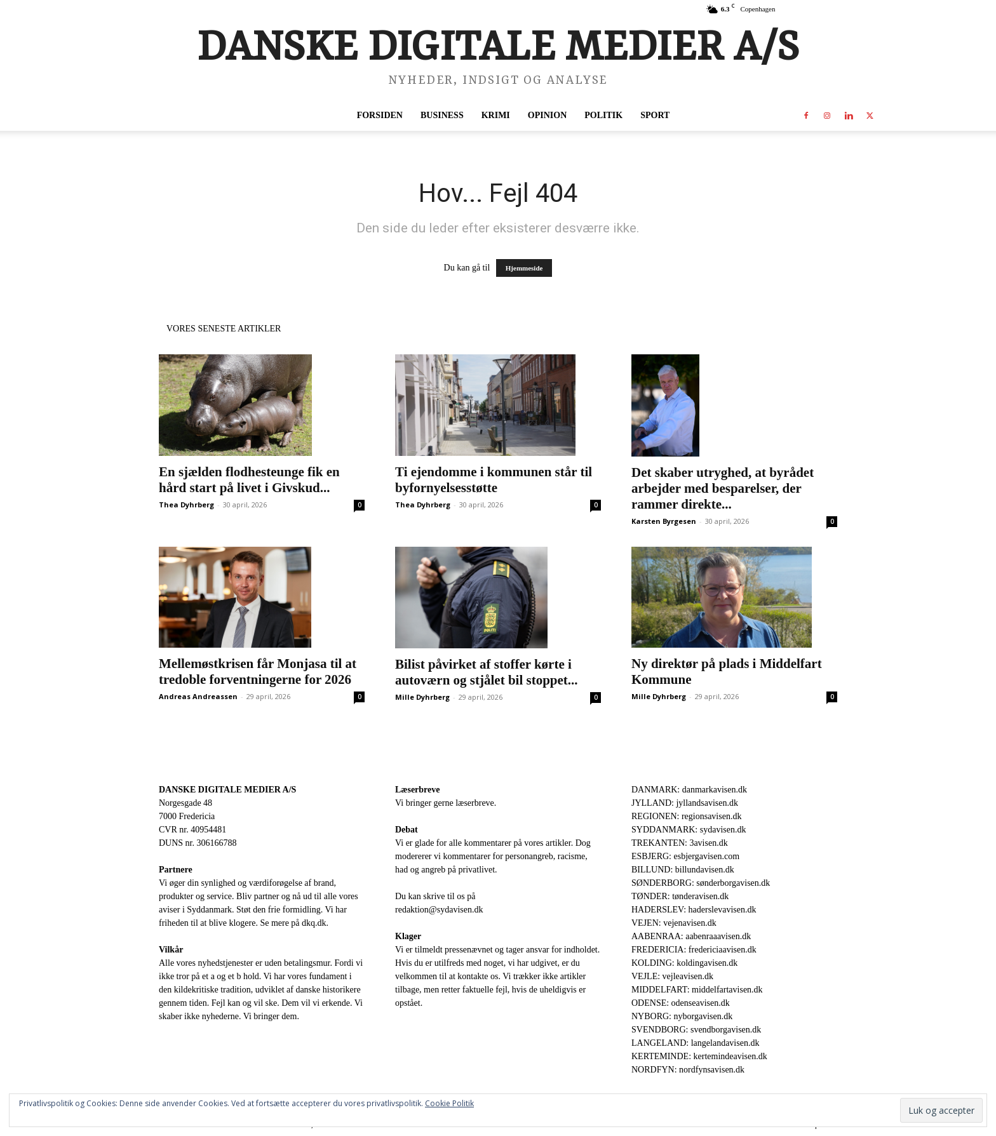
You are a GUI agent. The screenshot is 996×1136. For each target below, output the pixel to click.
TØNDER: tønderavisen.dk (680, 896)
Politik (603, 115)
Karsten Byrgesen (663, 521)
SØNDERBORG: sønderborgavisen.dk (700, 883)
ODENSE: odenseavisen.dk (680, 1003)
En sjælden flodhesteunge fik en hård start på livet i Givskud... (249, 479)
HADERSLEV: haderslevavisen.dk (693, 909)
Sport (655, 115)
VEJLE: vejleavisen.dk (672, 976)
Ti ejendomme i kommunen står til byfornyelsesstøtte (493, 479)
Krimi (495, 115)
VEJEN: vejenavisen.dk (674, 923)
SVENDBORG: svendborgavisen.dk (696, 1029)
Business (442, 115)
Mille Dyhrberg (422, 697)
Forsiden (380, 115)
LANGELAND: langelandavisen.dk (695, 1043)
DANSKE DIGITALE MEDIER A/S (227, 789)
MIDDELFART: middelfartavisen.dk (697, 989)
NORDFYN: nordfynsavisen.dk (687, 1069)
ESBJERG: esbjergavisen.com (685, 856)
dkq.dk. (315, 923)
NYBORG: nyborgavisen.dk (681, 1016)
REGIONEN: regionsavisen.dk (686, 816)
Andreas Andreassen (198, 696)
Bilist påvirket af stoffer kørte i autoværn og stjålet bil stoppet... (486, 672)
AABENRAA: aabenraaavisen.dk (691, 936)
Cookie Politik (449, 1103)
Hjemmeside (524, 268)
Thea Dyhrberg (186, 504)
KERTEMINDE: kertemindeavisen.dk (699, 1056)
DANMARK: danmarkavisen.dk (689, 789)
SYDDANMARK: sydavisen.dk (688, 829)
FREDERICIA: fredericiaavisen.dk (694, 949)
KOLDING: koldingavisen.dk (684, 963)
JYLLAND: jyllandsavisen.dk (684, 803)
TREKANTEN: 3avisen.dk (679, 843)
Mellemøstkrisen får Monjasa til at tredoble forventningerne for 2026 (257, 671)
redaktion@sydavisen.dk (439, 909)
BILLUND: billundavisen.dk (682, 869)
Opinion (547, 115)
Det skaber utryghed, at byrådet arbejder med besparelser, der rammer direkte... (722, 488)
